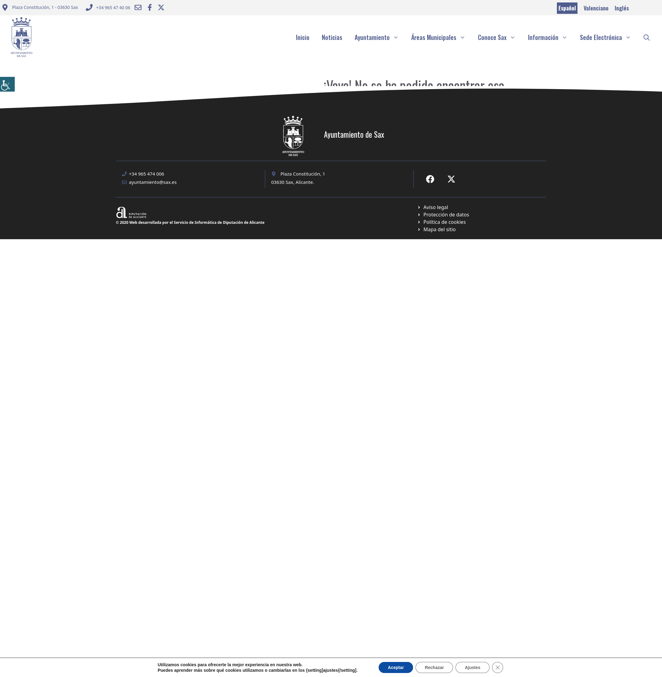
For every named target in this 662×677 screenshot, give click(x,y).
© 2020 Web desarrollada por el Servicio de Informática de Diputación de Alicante (190, 222)
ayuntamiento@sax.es (153, 182)
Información (551, 37)
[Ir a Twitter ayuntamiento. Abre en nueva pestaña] (161, 7)
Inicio (302, 37)
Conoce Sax (500, 37)
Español (567, 8)
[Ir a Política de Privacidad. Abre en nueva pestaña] (432, 207)
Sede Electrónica (608, 37)
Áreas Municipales (441, 37)
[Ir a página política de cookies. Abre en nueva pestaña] (443, 214)
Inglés (622, 8)
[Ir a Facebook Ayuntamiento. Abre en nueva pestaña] (150, 7)
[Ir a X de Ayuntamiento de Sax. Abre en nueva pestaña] (451, 179)
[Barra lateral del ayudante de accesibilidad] (7, 84)
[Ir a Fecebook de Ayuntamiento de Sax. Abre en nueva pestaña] (430, 179)
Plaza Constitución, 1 (303, 174)
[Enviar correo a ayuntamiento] (40, 8)
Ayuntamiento (380, 37)
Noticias (332, 37)
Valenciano (596, 8)
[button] (646, 37)
